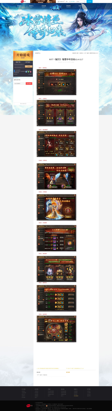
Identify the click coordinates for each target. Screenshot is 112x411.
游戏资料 (68, 6)
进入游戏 (29, 83)
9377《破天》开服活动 (42, 374)
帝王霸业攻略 (63, 391)
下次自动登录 (17, 70)
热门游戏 (73, 1)
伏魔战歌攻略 (63, 394)
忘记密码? (30, 74)
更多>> (36, 397)
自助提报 (75, 392)
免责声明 (88, 395)
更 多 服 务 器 (23, 103)
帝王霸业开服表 (51, 391)
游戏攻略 (43, 6)
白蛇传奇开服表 (51, 392)
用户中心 (23, 394)
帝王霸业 (36, 392)
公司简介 (88, 391)
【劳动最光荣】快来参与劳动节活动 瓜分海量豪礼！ (49, 368)
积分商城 (23, 397)
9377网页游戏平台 (23, 1)
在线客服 (75, 391)
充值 (66, 1)
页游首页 (23, 391)
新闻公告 (31, 6)
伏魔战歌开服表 (51, 394)
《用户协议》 (49, 404)
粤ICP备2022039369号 (51, 405)
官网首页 (19, 6)
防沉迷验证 (76, 395)
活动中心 (81, 53)
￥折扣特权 (24, 392)
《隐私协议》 (55, 404)
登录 (90, 1)
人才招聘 (88, 392)
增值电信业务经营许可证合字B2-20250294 (65, 405)
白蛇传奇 (36, 394)
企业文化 (88, 394)
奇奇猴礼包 (62, 1)
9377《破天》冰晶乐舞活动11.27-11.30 (76, 368)
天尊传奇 (36, 391)
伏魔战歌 (36, 395)
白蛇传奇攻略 (63, 392)
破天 (56, 7)
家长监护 (75, 394)
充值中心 (80, 6)
